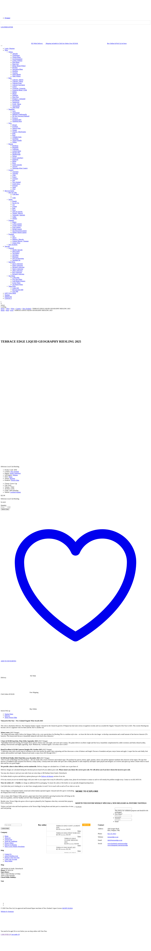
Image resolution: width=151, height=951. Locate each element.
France (14, 177)
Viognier (15, 73)
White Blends (16, 74)
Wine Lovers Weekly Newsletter (15, 846)
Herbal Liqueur (17, 229)
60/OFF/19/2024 (67, 908)
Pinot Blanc (16, 62)
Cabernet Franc (17, 83)
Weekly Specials (17, 250)
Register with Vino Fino (12, 857)
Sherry (14, 237)
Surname (118, 818)
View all (86, 825)
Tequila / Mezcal (17, 213)
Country (10, 170)
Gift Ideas (15, 255)
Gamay (14, 86)
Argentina (15, 172)
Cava (14, 111)
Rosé (13, 135)
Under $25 (15, 288)
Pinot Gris (15, 64)
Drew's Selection (17, 264)
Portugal (15, 185)
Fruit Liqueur (16, 227)
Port (13, 236)
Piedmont (15, 159)
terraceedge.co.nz (113, 837)
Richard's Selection (18, 274)
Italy (13, 180)
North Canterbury (17, 158)
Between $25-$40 (17, 290)
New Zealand (16, 182)
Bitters (14, 222)
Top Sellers (15, 253)
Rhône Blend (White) (19, 66)
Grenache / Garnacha (18, 88)
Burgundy (15, 147)
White (10, 477)
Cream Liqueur (17, 225)
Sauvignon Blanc (17, 69)
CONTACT (8, 298)
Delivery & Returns (47, 776)
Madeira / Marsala (18, 239)
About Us (8, 838)
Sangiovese (15, 102)
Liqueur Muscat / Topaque (20, 241)
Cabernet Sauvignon (18, 85)
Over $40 (15, 291)
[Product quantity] (5, 507)
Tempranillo (16, 106)
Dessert (14, 125)
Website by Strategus (7, 911)
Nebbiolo (15, 95)
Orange (14, 130)
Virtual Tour (8, 839)
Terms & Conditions (11, 841)
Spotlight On (16, 260)
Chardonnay (16, 55)
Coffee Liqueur (17, 224)
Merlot (14, 93)
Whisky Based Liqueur (19, 232)
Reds (10, 78)
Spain (14, 187)
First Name (118, 814)
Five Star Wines (17, 279)
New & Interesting (18, 258)
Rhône (14, 161)
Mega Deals (16, 251)
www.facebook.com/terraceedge (117, 843)
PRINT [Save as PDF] (147, 509)
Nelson (14, 156)
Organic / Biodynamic (19, 132)
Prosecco (15, 118)
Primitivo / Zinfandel (18, 99)
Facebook (78, 807)
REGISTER (9, 27)
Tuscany (15, 166)
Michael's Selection (18, 267)
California (15, 149)
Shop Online (8, 861)
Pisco (14, 210)
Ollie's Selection (17, 270)
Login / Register (10, 48)
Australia (15, 173)
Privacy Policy (9, 843)
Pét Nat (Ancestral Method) (20, 116)
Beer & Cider (12, 192)
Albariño (15, 53)
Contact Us (8, 854)
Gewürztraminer (17, 59)
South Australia (17, 165)
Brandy (14, 201)
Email (116, 821)
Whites (10, 52)
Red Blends (15, 100)
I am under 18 (15, 934)
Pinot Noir (15, 97)
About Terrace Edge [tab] (11, 717)
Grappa (14, 206)
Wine (6, 50)
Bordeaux (15, 145)
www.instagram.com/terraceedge (118, 845)
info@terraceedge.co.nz (115, 840)
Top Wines (11, 276)
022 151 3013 (112, 834)
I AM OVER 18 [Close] (6, 934)
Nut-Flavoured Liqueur (19, 231)
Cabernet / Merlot (17, 80)
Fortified (15, 126)
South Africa (16, 184)
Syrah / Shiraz (16, 104)
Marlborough (16, 154)
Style (10, 123)
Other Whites (16, 76)
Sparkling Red (16, 119)
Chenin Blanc (16, 57)
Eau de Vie (15, 203)
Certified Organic (15, 492)
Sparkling (11, 109)
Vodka (14, 217)
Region (10, 144)
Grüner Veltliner (17, 60)
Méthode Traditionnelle (19, 114)
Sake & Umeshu (17, 211)
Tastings (7, 295)
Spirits (10, 199)
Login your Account (11, 859)
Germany (15, 178)
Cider (14, 198)
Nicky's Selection (17, 269)
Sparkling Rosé (17, 121)
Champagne (16, 112)
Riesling (14, 67)
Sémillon (15, 71)
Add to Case (5, 509)
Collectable (15, 277)
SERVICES (8, 296)
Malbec (14, 92)
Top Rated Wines (17, 284)
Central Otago (16, 151)
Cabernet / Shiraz (17, 81)
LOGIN (3, 27)
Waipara (15, 475)
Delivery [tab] (7, 716)
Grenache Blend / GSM (19, 90)
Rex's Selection (17, 272)
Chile (14, 175)
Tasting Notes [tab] (9, 714)
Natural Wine (16, 128)
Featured (11, 248)
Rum (13, 208)
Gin (13, 204)
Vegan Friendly (17, 140)
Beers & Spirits (9, 191)
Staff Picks (11, 262)
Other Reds (15, 107)
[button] (7, 18)
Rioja (14, 163)
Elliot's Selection (17, 265)
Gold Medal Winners (18, 281)
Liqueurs (11, 220)
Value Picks (12, 286)
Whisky (14, 218)
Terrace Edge (15, 480)
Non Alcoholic (13, 244)
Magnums (15, 257)
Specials (7, 246)
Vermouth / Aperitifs (18, 215)
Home (3, 310)
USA (13, 189)
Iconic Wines (16, 283)
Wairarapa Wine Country (20, 168)
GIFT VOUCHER (10, 293)
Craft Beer (15, 194)
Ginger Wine (16, 243)
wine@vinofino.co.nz (11, 856)
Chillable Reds (16, 137)
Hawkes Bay (16, 152)
